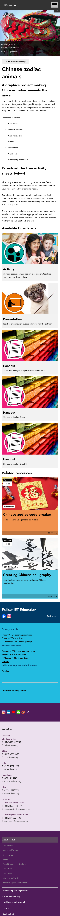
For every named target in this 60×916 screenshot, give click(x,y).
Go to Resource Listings (15, 61)
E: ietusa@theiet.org (10, 793)
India (4, 763)
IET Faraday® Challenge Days (15, 658)
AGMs (5, 859)
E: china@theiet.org (10, 757)
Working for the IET (11, 878)
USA (4, 787)
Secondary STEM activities (14, 654)
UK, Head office (9, 739)
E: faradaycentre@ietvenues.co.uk (16, 809)
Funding (5, 671)
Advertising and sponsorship (15, 882)
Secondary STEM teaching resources (18, 651)
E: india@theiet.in (9, 769)
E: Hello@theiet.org (10, 745)
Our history (7, 845)
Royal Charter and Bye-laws (14, 864)
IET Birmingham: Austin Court (15, 814)
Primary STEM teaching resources (17, 634)
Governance (8, 855)
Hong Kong (7, 775)
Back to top (52, 616)
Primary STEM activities (12, 638)
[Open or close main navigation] (54, 5)
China (4, 751)
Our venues (7, 873)
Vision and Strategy (11, 850)
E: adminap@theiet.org (11, 781)
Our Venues (6, 799)
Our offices (7, 868)
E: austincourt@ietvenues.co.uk (15, 821)
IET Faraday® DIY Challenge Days (17, 641)
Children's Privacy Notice (14, 690)
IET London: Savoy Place (13, 802)
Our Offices (6, 735)
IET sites (10, 5)
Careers (5, 661)
